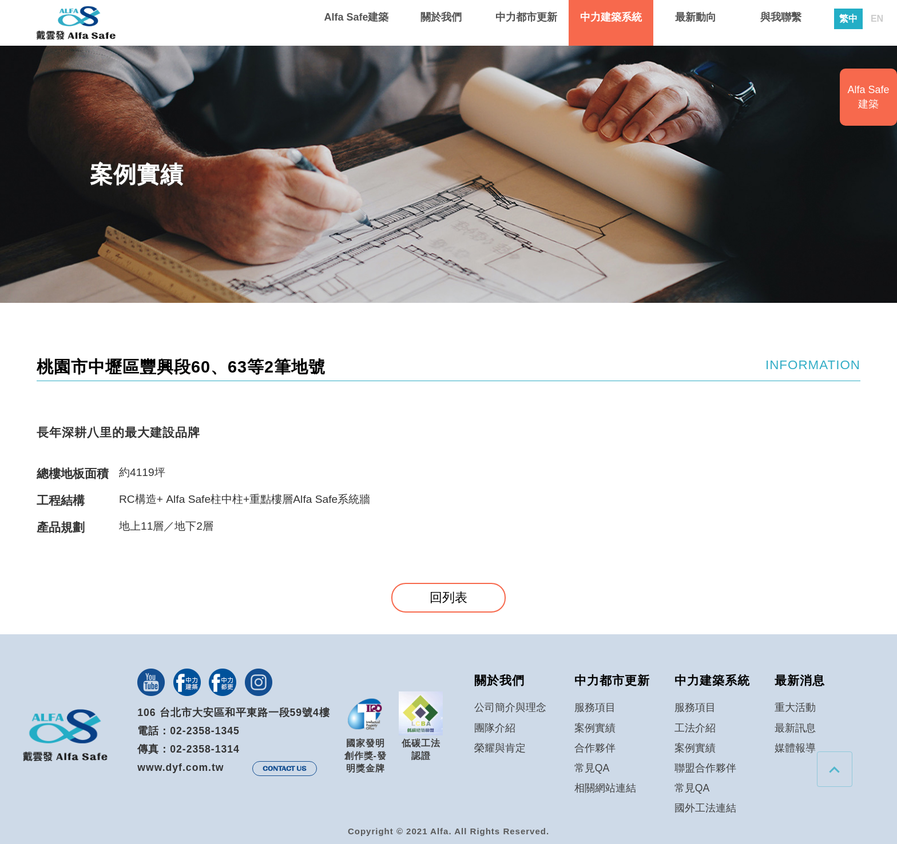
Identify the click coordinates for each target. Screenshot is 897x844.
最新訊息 (795, 728)
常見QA (591, 768)
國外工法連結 (705, 808)
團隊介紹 (494, 728)
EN (877, 18)
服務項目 (595, 707)
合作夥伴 (595, 748)
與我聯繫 (780, 17)
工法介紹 (695, 728)
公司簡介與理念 (510, 707)
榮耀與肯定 (500, 748)
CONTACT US (285, 769)
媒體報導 (795, 748)
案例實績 (595, 728)
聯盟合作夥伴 (705, 768)
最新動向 (695, 17)
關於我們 (441, 17)
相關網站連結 (605, 788)
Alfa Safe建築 (356, 17)
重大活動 (795, 707)
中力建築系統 (611, 17)
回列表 (448, 597)
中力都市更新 (526, 17)
